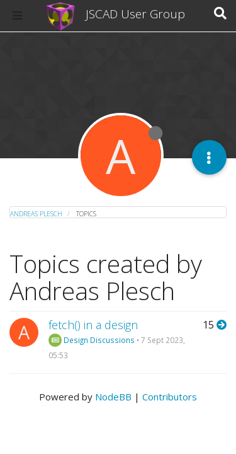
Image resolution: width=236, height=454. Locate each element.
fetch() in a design (93, 324)
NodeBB (113, 396)
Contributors (169, 396)
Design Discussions (91, 340)
